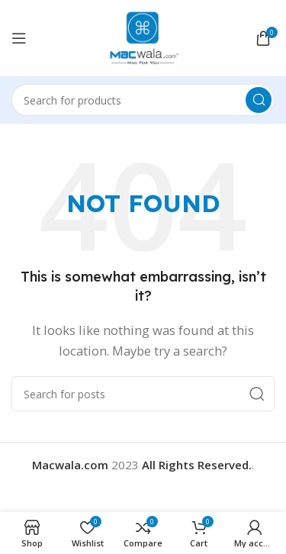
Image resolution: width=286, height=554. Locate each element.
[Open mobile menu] (19, 38)
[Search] (143, 100)
